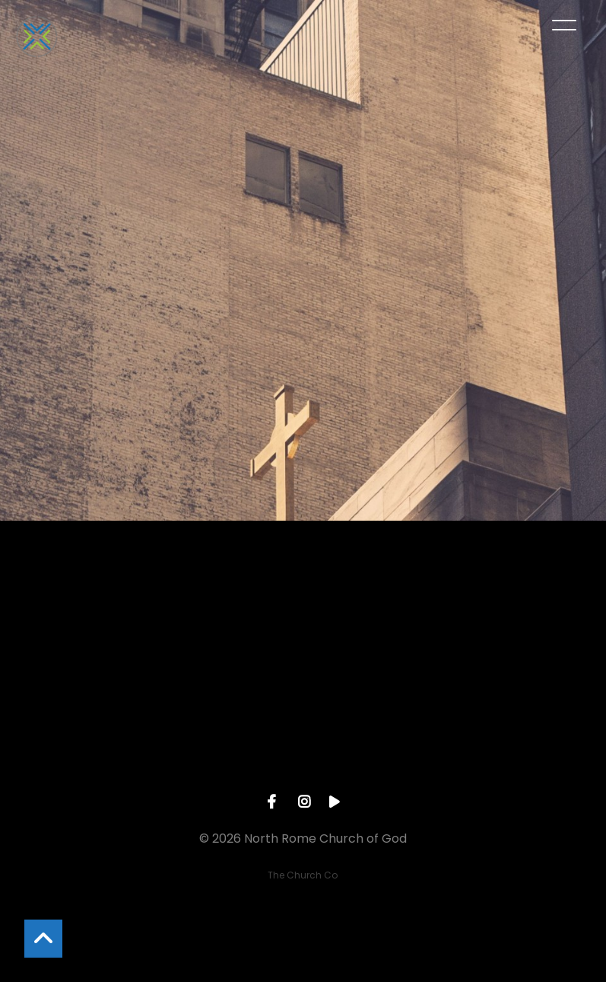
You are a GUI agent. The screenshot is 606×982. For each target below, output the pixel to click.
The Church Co (303, 875)
